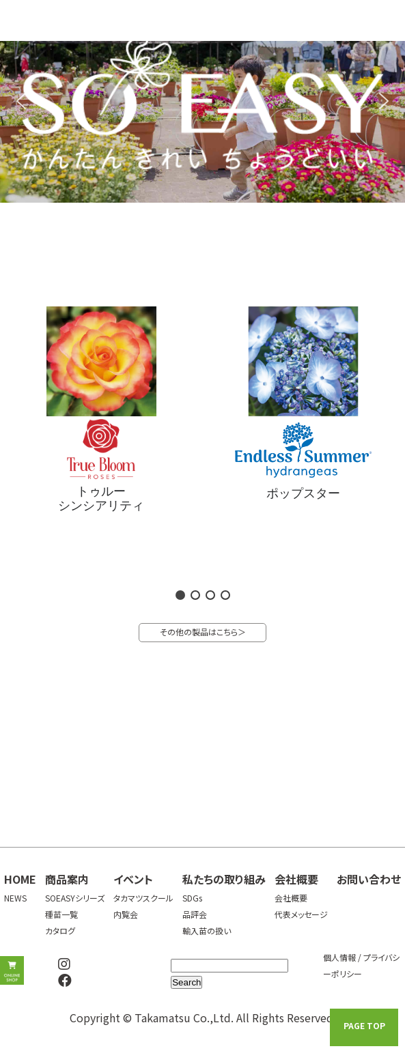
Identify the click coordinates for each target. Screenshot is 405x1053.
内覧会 (125, 914)
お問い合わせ (369, 879)
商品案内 (67, 879)
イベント (133, 879)
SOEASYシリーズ (74, 898)
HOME (20, 879)
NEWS (15, 898)
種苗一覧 (61, 914)
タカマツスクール (143, 898)
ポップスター (303, 493)
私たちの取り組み (224, 879)
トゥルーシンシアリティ (101, 498)
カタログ (60, 930)
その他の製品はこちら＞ (203, 631)
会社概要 (296, 879)
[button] (21, 101)
